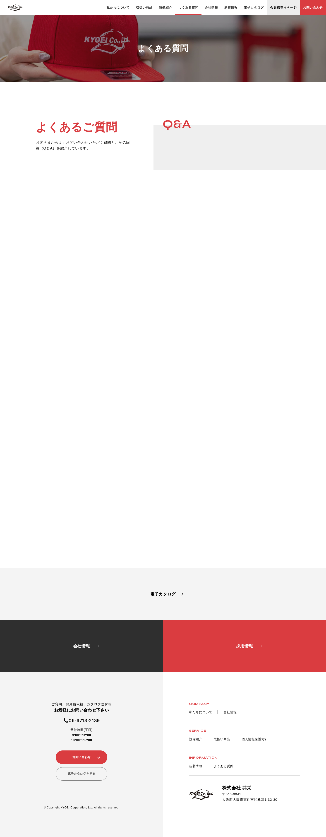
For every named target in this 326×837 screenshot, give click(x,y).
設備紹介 (165, 7)
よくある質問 (188, 7)
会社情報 (211, 7)
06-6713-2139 (84, 720)
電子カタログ (254, 7)
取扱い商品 (144, 7)
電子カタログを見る (82, 773)
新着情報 (231, 7)
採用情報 (244, 646)
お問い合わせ (313, 7)
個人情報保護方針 (255, 739)
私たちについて (117, 7)
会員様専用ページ (283, 7)
